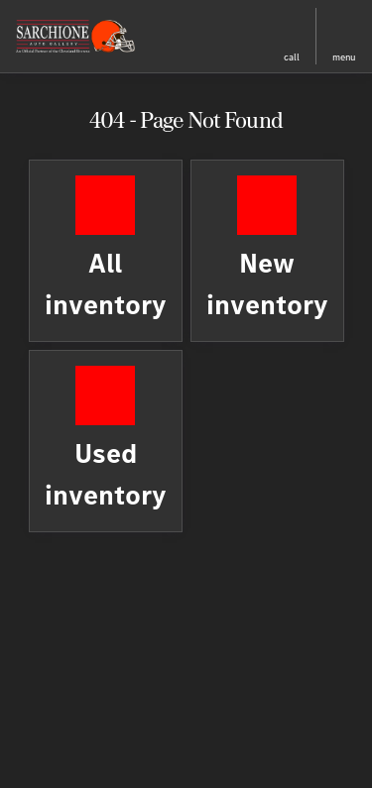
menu (344, 57)
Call (292, 57)
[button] (204, 36)
